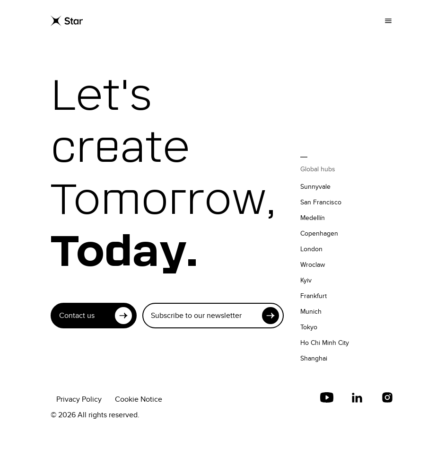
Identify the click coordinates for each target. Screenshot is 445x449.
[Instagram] (387, 397)
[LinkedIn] (357, 397)
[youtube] (326, 397)
